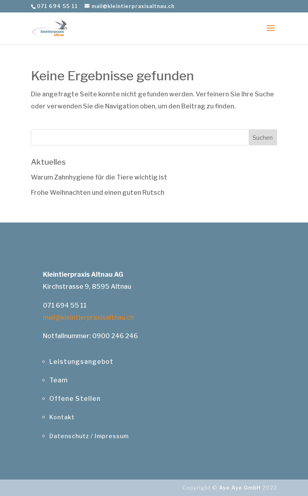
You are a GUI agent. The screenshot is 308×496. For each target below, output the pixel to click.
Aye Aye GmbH (240, 487)
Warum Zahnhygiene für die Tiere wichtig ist (99, 177)
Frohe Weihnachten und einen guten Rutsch (97, 192)
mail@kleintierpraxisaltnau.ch (88, 317)
